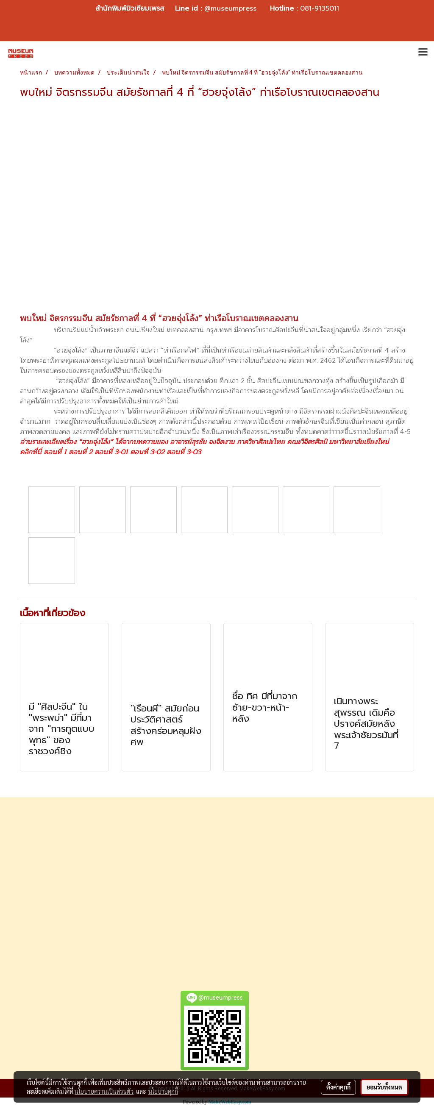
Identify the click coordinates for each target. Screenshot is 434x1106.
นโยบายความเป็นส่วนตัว (104, 1091)
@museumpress (230, 8)
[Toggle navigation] (423, 53)
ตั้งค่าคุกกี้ (338, 1087)
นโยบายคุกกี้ (163, 1091)
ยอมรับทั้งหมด (384, 1087)
